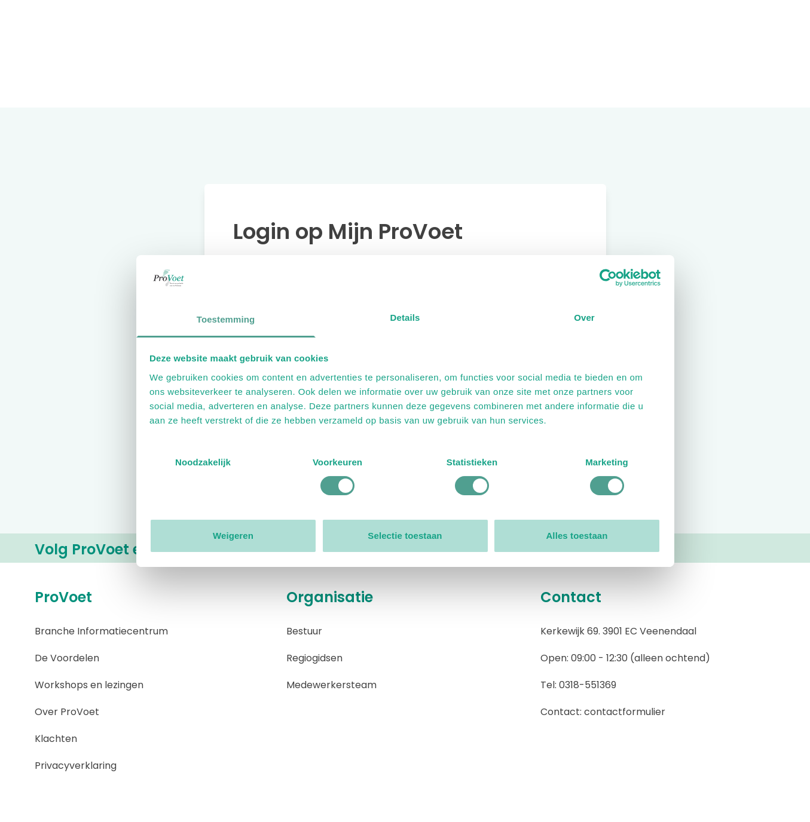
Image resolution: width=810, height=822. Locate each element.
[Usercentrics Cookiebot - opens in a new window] (608, 278)
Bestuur (304, 631)
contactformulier (624, 712)
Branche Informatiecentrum (101, 631)
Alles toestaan (576, 535)
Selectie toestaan (405, 535)
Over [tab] (584, 317)
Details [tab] (405, 317)
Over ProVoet (67, 712)
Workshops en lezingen (89, 685)
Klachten (56, 739)
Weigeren (233, 535)
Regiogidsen (314, 658)
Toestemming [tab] (226, 319)
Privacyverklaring (76, 765)
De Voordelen (67, 658)
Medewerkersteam (331, 685)
